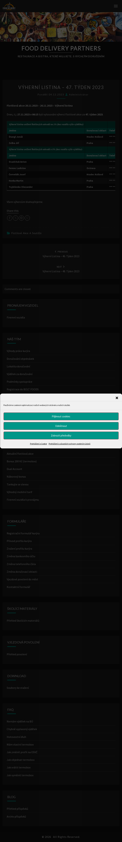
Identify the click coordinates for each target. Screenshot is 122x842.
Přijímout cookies (61, 416)
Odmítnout (61, 425)
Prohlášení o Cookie (38, 443)
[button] (117, 398)
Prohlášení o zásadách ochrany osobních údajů (69, 443)
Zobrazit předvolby (61, 435)
